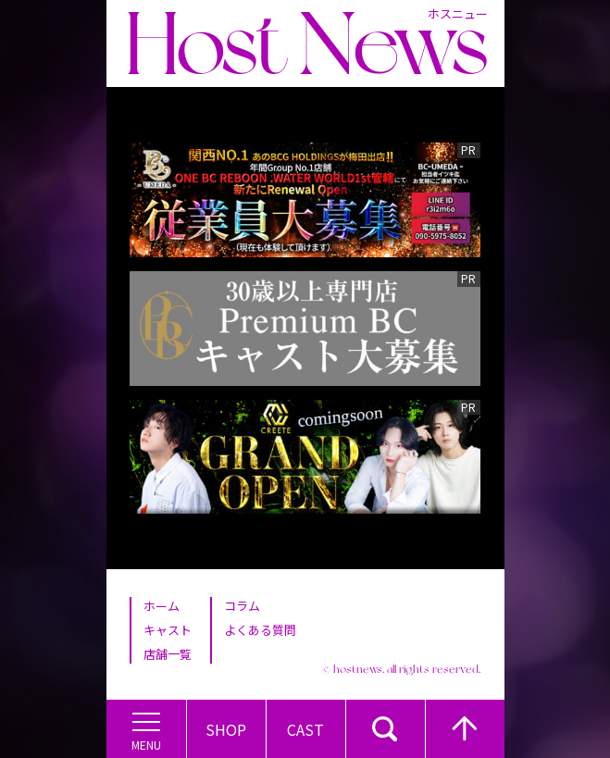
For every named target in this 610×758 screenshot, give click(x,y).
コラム (242, 606)
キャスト (167, 630)
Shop (225, 729)
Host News (306, 43)
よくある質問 (260, 630)
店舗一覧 (167, 654)
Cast (305, 729)
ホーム (161, 606)
